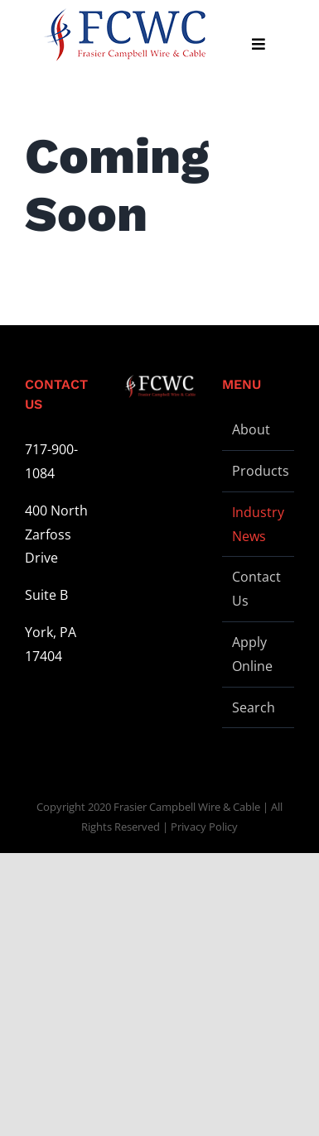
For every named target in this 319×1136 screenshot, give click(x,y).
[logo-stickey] (124, 34)
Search (253, 707)
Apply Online (252, 654)
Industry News (258, 524)
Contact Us (256, 589)
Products (259, 471)
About (251, 429)
